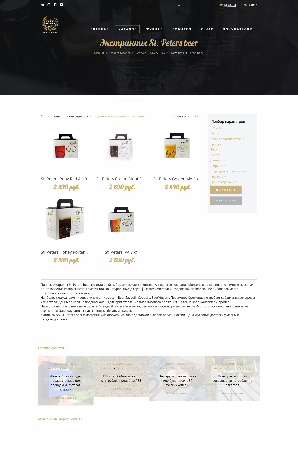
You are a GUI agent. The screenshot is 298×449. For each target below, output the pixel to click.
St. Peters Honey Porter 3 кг (67, 252)
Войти (250, 4)
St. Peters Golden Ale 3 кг (176, 178)
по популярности (75, 116)
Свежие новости (52, 348)
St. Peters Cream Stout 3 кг (121, 178)
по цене (138, 116)
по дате (98, 116)
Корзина (228, 4)
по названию (118, 116)
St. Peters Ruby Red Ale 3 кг (66, 178)
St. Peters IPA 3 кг (121, 252)
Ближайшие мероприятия (60, 419)
